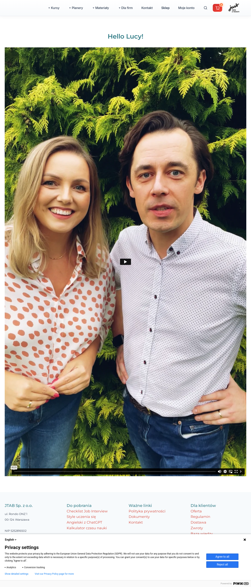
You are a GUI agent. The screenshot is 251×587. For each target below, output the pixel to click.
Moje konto (204, 8)
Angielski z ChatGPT (84, 522)
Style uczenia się (81, 517)
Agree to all (222, 556)
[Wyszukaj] (222, 8)
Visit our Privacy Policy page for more (54, 574)
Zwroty (197, 528)
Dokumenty (139, 517)
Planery (94, 8)
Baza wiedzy (202, 534)
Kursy (72, 8)
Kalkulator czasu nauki (87, 528)
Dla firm (144, 8)
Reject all (222, 564)
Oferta (196, 511)
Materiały (119, 8)
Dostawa (198, 522)
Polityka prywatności (147, 511)
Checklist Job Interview (87, 511)
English (11, 539)
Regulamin (200, 517)
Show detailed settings (16, 574)
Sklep (182, 8)
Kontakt (164, 8)
